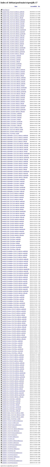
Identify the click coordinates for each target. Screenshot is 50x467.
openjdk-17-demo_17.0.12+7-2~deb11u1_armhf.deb (13, 73)
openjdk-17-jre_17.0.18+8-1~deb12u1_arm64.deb (13, 382)
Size (39, 6)
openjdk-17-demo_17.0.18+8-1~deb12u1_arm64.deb (13, 97)
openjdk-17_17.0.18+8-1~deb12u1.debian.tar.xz (12, 440)
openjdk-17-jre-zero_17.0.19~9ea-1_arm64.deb (12, 343)
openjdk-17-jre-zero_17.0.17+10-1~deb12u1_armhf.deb (14, 321)
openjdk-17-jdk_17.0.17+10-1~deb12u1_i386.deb (13, 209)
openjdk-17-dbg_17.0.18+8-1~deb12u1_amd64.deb (13, 37)
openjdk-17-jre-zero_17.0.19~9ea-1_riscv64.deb (12, 351)
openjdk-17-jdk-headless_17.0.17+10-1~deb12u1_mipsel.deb (15, 155)
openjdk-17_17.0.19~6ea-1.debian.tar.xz (10, 448)
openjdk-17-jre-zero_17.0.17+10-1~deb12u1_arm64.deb (14, 319)
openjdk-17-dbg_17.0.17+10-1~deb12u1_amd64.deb (13, 19)
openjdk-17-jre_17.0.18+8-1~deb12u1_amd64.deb (13, 380)
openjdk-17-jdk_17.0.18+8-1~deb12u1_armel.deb (13, 223)
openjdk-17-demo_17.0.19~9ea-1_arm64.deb (12, 115)
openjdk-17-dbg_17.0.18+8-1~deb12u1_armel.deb (13, 41)
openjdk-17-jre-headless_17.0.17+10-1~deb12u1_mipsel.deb (15, 271)
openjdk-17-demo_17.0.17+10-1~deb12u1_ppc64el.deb (14, 91)
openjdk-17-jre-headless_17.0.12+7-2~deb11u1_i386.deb (14, 257)
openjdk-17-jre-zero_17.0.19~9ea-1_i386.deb (12, 347)
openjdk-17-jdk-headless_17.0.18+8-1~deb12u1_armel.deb (15, 165)
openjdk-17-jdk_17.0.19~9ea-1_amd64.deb (11, 237)
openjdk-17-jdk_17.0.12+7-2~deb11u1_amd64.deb (13, 193)
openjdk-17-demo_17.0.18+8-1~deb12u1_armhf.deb (13, 101)
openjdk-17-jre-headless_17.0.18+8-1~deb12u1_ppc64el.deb (15, 291)
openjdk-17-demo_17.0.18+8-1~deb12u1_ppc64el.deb (14, 109)
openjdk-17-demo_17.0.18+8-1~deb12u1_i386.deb (13, 103)
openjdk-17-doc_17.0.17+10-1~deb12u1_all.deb (12, 129)
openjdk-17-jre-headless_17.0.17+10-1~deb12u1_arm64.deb (15, 261)
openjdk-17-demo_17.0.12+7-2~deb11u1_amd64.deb (13, 69)
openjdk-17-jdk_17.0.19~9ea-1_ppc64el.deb (11, 245)
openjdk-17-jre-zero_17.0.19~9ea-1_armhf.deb (12, 345)
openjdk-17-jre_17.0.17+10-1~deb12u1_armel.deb (13, 367)
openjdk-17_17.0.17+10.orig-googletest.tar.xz (12, 432)
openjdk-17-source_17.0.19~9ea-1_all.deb (11, 418)
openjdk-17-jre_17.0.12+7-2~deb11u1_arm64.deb (13, 357)
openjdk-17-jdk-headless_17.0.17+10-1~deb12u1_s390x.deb (15, 159)
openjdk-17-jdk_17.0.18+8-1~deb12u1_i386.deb (12, 227)
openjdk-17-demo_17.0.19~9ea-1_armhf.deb (11, 117)
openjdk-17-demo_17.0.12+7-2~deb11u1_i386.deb (13, 75)
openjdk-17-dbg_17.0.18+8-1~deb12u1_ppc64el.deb (13, 51)
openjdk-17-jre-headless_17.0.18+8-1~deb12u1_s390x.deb (14, 293)
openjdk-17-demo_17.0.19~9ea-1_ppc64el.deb (12, 121)
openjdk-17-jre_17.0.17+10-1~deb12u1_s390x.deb (13, 378)
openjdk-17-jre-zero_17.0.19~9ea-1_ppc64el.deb (12, 349)
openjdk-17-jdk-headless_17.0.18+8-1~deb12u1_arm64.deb (15, 163)
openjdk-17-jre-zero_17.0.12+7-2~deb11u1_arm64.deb (14, 311)
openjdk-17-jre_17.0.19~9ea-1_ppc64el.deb (11, 406)
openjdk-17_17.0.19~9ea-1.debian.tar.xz (10, 456)
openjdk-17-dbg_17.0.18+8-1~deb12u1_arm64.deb (13, 39)
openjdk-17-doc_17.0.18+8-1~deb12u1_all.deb (12, 131)
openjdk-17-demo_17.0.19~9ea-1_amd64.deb (12, 113)
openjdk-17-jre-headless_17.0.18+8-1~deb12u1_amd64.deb (15, 277)
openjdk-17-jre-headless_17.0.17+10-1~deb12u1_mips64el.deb (15, 269)
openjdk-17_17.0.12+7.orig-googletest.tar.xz (11, 424)
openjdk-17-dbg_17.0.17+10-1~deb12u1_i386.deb (13, 27)
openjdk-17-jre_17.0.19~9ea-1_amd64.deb (11, 398)
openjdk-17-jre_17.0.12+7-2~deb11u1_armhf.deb (12, 359)
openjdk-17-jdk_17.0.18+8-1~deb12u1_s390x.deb (13, 235)
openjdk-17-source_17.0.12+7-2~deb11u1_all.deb (13, 412)
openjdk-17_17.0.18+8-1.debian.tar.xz (10, 436)
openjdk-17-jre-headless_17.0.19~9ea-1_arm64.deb (13, 297)
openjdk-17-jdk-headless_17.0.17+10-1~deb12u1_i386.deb (15, 151)
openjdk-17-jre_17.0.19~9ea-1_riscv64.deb (11, 408)
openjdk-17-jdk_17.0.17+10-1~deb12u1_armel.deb (13, 205)
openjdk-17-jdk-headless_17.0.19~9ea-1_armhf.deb (13, 183)
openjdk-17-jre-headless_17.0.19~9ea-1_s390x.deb (13, 307)
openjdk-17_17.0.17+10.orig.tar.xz (9, 434)
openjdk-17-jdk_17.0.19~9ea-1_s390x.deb (11, 249)
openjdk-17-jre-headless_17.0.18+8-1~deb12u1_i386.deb (14, 285)
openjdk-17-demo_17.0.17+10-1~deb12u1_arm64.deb (13, 79)
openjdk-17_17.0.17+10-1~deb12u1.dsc (10, 430)
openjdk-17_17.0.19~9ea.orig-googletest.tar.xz (12, 460)
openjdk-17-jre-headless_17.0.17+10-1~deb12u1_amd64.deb (15, 259)
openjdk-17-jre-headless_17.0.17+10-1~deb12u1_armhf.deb (15, 265)
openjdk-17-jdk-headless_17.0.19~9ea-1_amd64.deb (13, 179)
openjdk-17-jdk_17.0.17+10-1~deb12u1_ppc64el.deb (13, 215)
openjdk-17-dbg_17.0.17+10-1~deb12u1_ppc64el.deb (13, 33)
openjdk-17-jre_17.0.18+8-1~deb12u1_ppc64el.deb (13, 394)
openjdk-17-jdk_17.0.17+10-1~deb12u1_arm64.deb (13, 203)
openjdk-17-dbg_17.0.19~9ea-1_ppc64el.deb (11, 63)
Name (16, 6)
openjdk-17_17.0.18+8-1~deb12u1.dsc (10, 442)
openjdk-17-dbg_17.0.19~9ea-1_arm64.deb (11, 57)
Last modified (33, 6)
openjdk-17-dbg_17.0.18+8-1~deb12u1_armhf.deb (13, 43)
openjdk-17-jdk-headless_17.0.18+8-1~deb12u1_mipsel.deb (15, 173)
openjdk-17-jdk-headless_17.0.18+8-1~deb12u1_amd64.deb (15, 161)
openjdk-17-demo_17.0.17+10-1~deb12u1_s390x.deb (13, 93)
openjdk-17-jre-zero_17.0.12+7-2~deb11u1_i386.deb (13, 315)
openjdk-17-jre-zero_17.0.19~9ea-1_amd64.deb (12, 341)
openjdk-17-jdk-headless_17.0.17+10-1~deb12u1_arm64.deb (15, 145)
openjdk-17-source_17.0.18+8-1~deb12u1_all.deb (13, 416)
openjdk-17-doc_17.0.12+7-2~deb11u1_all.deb (12, 127)
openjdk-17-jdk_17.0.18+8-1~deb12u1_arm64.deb (13, 221)
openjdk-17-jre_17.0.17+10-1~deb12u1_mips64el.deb (13, 372)
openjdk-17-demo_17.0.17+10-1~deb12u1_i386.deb (13, 85)
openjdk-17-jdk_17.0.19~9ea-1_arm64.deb (11, 239)
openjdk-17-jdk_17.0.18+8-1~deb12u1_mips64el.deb (13, 229)
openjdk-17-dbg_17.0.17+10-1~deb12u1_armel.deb (13, 23)
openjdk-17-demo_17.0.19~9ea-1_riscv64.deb (12, 123)
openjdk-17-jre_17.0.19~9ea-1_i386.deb (10, 404)
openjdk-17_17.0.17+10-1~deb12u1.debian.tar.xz (12, 428)
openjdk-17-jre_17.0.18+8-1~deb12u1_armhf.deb (12, 386)
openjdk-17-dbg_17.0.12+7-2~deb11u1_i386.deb (12, 17)
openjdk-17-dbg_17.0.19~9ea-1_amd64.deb (11, 55)
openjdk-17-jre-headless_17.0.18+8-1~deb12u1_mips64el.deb (15, 287)
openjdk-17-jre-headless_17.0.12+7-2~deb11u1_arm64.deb (15, 253)
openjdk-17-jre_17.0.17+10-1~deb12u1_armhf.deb (13, 369)
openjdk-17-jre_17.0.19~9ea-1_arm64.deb (11, 400)
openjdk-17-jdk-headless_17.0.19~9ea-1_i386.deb (13, 185)
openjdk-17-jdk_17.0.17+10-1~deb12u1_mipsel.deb (13, 213)
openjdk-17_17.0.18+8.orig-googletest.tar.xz (11, 444)
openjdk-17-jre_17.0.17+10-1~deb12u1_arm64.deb (13, 365)
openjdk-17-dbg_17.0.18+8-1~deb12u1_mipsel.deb (13, 49)
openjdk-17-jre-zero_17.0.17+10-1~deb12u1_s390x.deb (14, 327)
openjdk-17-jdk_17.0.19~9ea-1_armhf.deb (11, 241)
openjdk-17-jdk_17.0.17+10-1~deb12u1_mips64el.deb (14, 211)
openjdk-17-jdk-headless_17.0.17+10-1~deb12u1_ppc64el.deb (15, 157)
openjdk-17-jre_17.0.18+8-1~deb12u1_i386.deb (12, 388)
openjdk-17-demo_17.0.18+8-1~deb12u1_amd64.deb (13, 95)
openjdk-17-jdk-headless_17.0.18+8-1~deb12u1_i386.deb (14, 169)
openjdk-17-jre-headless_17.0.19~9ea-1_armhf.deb (13, 299)
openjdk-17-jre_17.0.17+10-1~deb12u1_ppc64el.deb (13, 376)
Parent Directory (5, 9)
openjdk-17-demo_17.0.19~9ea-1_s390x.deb (11, 125)
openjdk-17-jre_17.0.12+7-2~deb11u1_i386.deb (12, 361)
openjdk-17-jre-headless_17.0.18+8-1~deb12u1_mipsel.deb (15, 289)
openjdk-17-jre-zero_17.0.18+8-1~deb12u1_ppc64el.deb (14, 337)
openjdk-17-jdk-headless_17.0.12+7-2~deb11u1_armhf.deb (15, 139)
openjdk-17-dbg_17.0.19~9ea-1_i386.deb (11, 61)
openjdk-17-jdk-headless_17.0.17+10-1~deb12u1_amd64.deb (15, 143)
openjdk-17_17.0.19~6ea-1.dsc (8, 450)
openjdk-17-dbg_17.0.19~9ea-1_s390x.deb (11, 67)
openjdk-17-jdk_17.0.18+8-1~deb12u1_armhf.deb (13, 225)
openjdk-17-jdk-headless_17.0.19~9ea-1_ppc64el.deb (13, 187)
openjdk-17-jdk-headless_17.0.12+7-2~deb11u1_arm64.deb (15, 137)
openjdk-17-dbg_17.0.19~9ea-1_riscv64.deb (11, 65)
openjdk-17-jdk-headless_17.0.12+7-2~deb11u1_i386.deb (14, 141)
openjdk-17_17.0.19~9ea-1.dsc (8, 458)
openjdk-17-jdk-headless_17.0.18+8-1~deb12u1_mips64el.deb (15, 171)
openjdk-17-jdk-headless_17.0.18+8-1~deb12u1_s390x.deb (15, 177)
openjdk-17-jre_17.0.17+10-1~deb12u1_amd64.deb (13, 363)
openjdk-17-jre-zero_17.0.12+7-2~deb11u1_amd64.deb (14, 309)
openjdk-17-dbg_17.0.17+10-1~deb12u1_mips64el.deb (14, 29)
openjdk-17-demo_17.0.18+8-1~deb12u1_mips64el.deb (14, 105)
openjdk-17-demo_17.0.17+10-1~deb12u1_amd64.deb (14, 77)
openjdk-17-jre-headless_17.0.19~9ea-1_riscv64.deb (13, 305)
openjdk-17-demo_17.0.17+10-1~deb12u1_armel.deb (13, 81)
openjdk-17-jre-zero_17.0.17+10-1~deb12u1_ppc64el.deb (14, 325)
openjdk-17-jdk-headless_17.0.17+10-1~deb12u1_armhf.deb (15, 149)
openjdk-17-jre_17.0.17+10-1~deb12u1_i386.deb (12, 370)
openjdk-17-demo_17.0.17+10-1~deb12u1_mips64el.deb (14, 87)
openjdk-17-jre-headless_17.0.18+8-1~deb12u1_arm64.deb (15, 279)
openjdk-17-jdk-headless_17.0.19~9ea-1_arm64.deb (13, 181)
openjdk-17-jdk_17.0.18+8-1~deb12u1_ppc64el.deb (13, 233)
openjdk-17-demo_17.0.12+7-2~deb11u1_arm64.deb (13, 71)
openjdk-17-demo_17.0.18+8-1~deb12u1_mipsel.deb (13, 107)
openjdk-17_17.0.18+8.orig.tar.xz (9, 446)
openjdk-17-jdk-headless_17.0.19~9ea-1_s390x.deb (13, 191)
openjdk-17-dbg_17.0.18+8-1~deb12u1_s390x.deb (13, 53)
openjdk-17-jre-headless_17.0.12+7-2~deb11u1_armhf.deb (14, 255)
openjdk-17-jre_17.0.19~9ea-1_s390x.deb (11, 410)
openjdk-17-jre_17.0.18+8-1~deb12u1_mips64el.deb (13, 390)
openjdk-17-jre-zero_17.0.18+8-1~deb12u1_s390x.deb (14, 339)
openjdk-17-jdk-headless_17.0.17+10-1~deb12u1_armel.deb (15, 147)
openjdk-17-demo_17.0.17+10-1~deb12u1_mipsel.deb (14, 89)
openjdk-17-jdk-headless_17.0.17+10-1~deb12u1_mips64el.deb (16, 153)
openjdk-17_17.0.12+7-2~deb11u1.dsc (10, 422)
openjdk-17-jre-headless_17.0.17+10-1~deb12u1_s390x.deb (15, 275)
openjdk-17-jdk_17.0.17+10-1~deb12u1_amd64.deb (13, 201)
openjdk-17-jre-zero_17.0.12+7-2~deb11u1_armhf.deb (14, 313)
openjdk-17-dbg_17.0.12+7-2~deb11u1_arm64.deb (13, 13)
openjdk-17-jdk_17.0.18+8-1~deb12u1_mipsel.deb (13, 231)
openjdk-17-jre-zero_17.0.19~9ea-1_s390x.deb (12, 353)
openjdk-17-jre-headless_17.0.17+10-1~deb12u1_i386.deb (14, 267)
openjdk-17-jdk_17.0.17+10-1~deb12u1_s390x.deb (13, 217)
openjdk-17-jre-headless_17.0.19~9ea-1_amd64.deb (13, 295)
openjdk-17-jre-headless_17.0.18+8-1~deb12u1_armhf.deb (14, 283)
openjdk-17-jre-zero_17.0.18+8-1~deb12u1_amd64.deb (14, 329)
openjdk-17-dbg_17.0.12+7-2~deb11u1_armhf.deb (13, 15)
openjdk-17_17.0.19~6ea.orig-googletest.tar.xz (12, 452)
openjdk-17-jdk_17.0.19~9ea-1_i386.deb (11, 243)
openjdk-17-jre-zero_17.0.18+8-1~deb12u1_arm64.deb (14, 331)
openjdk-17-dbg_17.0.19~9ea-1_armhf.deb (11, 59)
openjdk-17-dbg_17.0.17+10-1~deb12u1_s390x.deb (13, 35)
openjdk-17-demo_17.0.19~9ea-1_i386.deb (11, 119)
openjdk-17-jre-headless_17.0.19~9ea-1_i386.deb (12, 301)
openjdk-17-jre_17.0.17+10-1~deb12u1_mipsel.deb (13, 374)
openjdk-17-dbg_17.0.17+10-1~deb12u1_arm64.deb (13, 21)
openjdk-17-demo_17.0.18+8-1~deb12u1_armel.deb (13, 99)
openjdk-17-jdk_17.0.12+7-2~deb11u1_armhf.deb (13, 197)
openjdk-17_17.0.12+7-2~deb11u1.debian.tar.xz (12, 420)
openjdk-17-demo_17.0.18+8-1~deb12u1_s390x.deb (13, 111)
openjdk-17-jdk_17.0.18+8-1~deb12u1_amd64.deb (13, 219)
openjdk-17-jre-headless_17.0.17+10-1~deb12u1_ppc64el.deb (15, 273)
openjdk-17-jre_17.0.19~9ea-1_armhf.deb (11, 402)
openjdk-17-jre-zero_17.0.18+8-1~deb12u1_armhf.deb (14, 333)
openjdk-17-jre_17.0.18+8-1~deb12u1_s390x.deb (12, 396)
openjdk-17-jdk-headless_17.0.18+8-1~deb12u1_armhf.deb (15, 167)
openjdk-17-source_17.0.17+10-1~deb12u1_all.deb (13, 414)
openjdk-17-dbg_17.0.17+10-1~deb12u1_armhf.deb (13, 25)
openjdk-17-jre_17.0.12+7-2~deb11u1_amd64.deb (13, 355)
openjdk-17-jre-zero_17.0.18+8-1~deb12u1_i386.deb (13, 335)
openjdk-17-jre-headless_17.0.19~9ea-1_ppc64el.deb (13, 303)
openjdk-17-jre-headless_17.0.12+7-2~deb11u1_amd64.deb (15, 251)
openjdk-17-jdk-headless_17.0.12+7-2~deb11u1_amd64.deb (15, 135)
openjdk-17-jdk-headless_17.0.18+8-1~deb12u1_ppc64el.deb (15, 175)
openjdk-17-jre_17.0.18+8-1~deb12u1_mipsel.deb (13, 392)
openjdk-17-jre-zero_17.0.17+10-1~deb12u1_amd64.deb (14, 317)
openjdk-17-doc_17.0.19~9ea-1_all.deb (10, 133)
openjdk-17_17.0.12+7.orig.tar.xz (9, 426)
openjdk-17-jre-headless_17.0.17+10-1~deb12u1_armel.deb (15, 263)
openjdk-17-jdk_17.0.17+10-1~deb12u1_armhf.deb (13, 207)
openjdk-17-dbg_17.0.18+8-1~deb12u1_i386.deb (12, 45)
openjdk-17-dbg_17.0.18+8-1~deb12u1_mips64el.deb (13, 47)
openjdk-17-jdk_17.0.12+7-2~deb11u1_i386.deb (12, 199)
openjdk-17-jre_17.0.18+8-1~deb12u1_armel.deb (12, 384)
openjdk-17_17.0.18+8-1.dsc (8, 438)
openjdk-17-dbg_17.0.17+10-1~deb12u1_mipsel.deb (13, 31)
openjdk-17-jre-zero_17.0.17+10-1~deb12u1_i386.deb (14, 323)
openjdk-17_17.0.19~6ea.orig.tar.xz (10, 454)
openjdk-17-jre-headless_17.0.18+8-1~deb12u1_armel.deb (14, 281)
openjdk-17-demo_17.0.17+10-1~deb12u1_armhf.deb (13, 83)
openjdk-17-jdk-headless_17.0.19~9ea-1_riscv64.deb (13, 189)
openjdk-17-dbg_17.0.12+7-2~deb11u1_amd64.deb (13, 11)
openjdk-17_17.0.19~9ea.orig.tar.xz (10, 462)
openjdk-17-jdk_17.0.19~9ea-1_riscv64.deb (11, 247)
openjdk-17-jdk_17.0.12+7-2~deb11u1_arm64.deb (13, 195)
